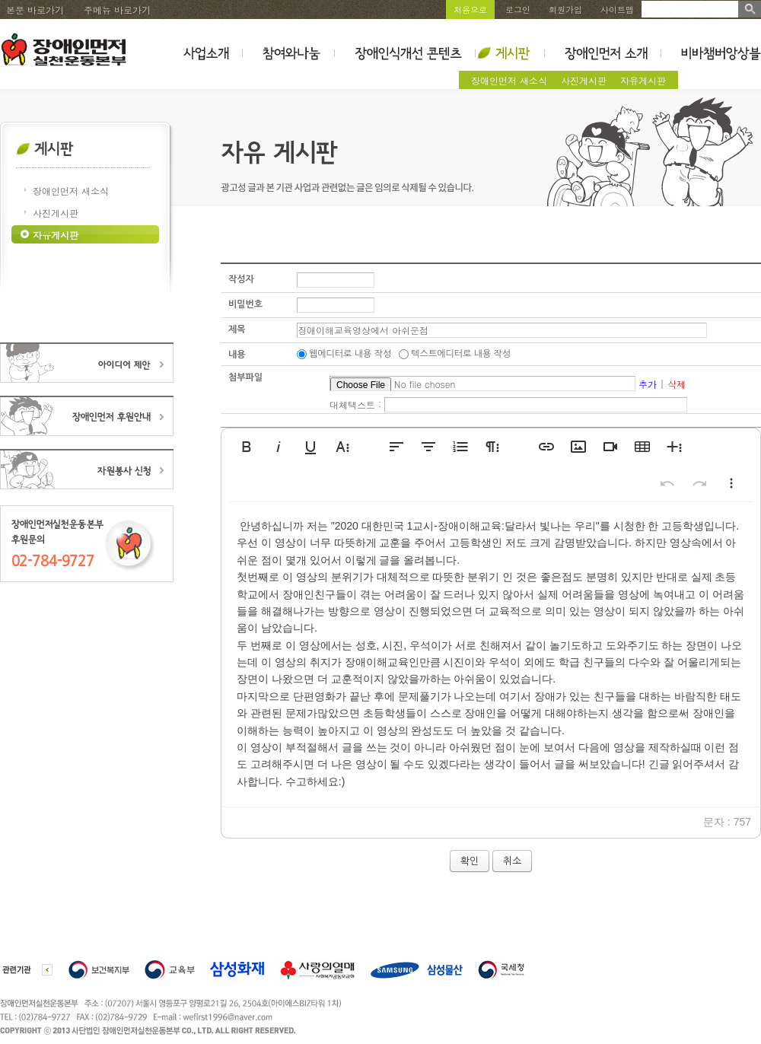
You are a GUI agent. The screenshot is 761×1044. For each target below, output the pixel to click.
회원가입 (565, 9)
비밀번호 (245, 304)
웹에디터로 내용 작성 (350, 353)
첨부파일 (245, 377)
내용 (237, 354)
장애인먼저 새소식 (509, 80)
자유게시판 (643, 80)
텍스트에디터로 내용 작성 (461, 353)
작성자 (241, 279)
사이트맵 (617, 9)
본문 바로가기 (35, 9)
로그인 (517, 9)
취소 (512, 861)
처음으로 (470, 9)
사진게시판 (584, 80)
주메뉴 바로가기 (117, 9)
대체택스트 (352, 404)
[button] (246, 446)
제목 (237, 329)
